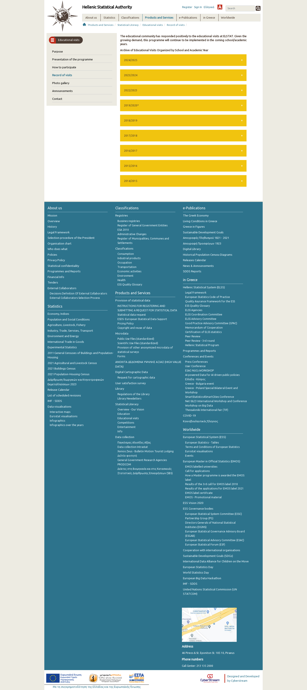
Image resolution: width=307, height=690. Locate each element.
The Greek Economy (196, 215)
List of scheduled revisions (64, 395)
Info (119, 431)
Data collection (124, 436)
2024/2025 (130, 60)
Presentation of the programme (72, 59)
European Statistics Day (198, 567)
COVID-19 (189, 415)
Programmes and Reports (64, 271)
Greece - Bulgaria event (199, 383)
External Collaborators (62, 288)
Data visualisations (59, 406)
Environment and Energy (63, 336)
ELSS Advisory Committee (200, 318)
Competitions (125, 422)
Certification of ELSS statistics (203, 332)
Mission (52, 215)
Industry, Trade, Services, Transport (70, 330)
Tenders (53, 282)
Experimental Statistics (62, 347)
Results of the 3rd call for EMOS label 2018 (211, 484)
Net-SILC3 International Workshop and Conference (216, 401)
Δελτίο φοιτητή (127, 455)
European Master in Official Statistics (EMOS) (211, 461)
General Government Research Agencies (142, 460)
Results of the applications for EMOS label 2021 (214, 488)
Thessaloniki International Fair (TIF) (206, 409)
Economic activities (129, 271)
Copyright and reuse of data (134, 327)
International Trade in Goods (66, 341)
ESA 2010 (123, 229)
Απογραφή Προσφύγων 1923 (202, 243)
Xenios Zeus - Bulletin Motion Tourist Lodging (145, 451)
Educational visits (153, 25)
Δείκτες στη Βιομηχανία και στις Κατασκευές (144, 468)
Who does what (57, 248)
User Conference (195, 366)
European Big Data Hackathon (202, 578)
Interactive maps (60, 411)
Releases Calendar (194, 260)
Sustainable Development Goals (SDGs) (208, 555)
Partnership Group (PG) (199, 518)
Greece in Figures (194, 226)
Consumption (125, 253)
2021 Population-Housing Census (69, 374)
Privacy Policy (56, 260)
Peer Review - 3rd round (200, 340)
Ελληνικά (209, 7)
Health (121, 280)
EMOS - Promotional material (203, 497)
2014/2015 (130, 181)
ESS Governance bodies (198, 508)
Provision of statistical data (132, 300)
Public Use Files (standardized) (135, 338)
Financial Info (56, 276)
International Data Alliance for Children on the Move (216, 561)
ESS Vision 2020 (193, 502)
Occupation (124, 262)
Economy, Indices (58, 313)
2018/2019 (130, 120)
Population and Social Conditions (69, 319)
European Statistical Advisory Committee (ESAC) (214, 540)
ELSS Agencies (193, 310)
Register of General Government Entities (142, 225)
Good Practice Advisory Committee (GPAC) (211, 323)
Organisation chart (59, 243)
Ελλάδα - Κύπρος (195, 379)
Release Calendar (58, 389)
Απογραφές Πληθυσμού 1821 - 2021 (206, 237)
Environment (125, 275)
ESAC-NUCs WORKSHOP (199, 370)
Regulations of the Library (133, 394)
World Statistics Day (196, 572)
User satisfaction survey (130, 383)
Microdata (121, 333)
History (52, 226)
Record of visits (176, 25)
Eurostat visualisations (63, 416)
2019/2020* (131, 105)
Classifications (124, 248)
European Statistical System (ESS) (204, 436)
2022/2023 (130, 90)
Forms (121, 356)
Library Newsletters (129, 398)
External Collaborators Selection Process (75, 297)
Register (187, 7)
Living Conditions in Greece (200, 221)
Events (189, 455)
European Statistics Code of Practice (207, 297)
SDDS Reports (192, 271)
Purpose (57, 51)
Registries (121, 215)
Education (123, 413)
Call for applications (197, 471)
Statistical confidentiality (63, 265)
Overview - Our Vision (130, 409)
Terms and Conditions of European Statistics (212, 446)
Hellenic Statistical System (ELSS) (204, 287)
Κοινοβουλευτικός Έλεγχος (200, 421)
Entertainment (126, 427)
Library (119, 388)
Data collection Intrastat (132, 446)
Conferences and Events (198, 356)
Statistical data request (131, 314)
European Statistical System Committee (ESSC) (213, 513)
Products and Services (100, 25)
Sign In (198, 7)
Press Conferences (196, 361)
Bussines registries (128, 221)
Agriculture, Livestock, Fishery (66, 324)
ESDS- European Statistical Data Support (142, 319)
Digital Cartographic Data (131, 371)
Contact (57, 98)
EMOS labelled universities (201, 466)
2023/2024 (130, 75)
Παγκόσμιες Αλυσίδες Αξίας (134, 442)
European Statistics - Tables (202, 442)
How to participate (64, 67)
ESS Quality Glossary (129, 284)
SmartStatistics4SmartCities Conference (209, 396)
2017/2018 (130, 135)
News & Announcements (198, 265)
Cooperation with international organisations (211, 550)
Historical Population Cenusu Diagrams (207, 254)
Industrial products (128, 258)
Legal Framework (59, 232)
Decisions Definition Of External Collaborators (78, 293)
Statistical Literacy (127, 25)
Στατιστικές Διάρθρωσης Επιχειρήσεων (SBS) (145, 473)
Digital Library (192, 248)
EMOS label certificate (199, 492)
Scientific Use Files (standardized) (137, 343)
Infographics (57, 420)
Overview (54, 221)
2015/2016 (130, 165)
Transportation (126, 267)
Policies (52, 254)
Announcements (62, 90)
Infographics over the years (66, 425)
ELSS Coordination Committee (203, 314)
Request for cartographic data (136, 377)
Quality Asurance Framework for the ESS (210, 301)
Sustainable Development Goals (203, 232)
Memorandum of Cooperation (204, 327)
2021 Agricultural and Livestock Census (72, 362)
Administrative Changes (131, 234)
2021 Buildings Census (62, 368)
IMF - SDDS (55, 400)
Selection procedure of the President (71, 237)
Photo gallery (60, 82)
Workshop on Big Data (199, 405)
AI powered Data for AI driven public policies (212, 374)
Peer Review (192, 336)
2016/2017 (130, 150)
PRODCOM (124, 464)
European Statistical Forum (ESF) (205, 544)
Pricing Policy (125, 323)
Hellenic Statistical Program (202, 345)
